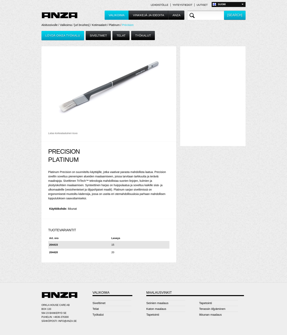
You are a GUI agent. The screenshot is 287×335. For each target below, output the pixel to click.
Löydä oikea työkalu (62, 35)
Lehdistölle (159, 4)
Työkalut (143, 35)
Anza (176, 15)
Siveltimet (98, 35)
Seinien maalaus (157, 303)
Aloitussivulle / (50, 25)
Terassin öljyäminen (212, 308)
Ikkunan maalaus (210, 314)
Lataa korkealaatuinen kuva (63, 133)
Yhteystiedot (183, 4)
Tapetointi (152, 314)
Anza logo (60, 15)
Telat (121, 35)
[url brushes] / (83, 25)
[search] (234, 15)
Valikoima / (67, 25)
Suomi (222, 4)
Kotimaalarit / (100, 25)
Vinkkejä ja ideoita (148, 15)
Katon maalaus (156, 308)
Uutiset (202, 4)
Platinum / (115, 25)
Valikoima (117, 15)
